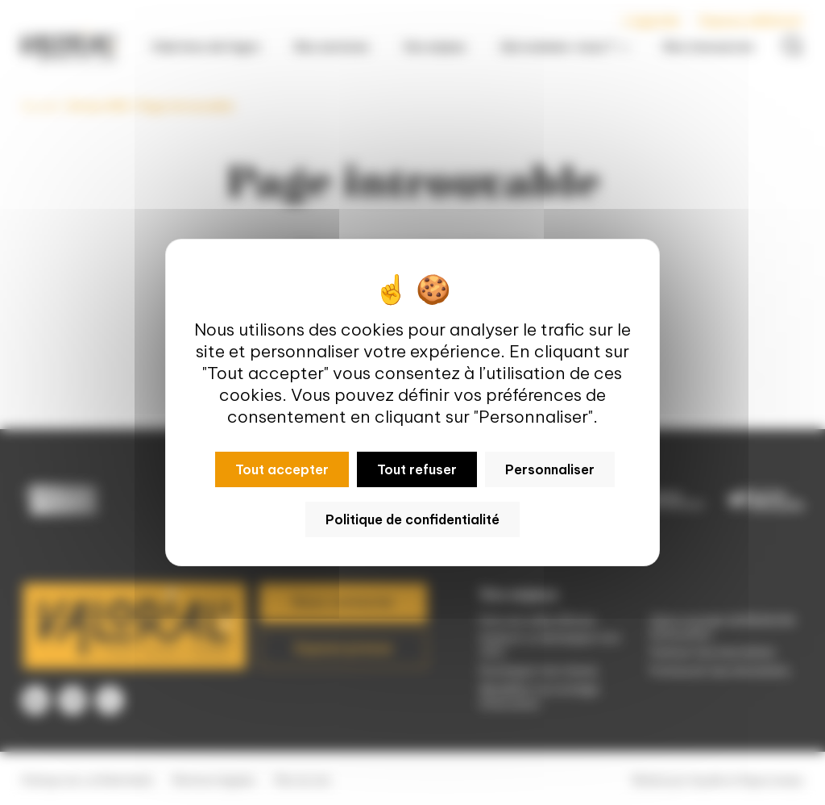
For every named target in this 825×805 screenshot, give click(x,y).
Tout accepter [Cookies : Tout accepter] (282, 469)
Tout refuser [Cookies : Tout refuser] (417, 469)
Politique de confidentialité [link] (412, 519)
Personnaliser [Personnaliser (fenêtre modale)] (550, 469)
